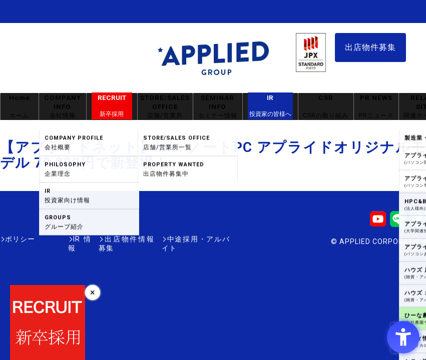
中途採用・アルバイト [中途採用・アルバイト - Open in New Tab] (192, 239)
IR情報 (59, 239)
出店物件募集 (370, 47)
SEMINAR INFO (217, 107)
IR (270, 106)
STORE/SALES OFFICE (165, 107)
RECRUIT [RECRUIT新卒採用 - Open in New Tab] (112, 106)
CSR (325, 107)
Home (19, 107)
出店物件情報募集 (112, 239)
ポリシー (20, 239)
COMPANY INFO (62, 107)
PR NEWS (376, 107)
